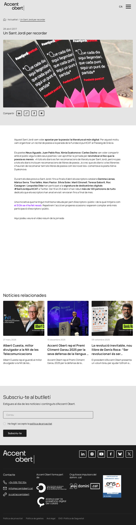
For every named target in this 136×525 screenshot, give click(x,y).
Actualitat (13, 20)
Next (129, 373)
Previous (121, 373)
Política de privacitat (13, 518)
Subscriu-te (15, 433)
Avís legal (51, 518)
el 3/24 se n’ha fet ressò (28, 205)
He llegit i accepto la (30, 423)
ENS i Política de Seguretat (71, 518)
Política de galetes (34, 518)
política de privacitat (41, 423)
